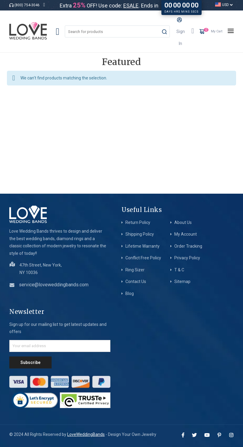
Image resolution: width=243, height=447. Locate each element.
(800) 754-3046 (27, 5)
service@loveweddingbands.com (53, 285)
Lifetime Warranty (142, 246)
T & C (179, 269)
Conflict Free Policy (143, 257)
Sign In (180, 31)
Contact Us (135, 281)
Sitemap (182, 281)
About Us (183, 222)
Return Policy (137, 222)
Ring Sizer (135, 269)
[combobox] (117, 31)
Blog (129, 293)
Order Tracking (188, 246)
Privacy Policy (187, 257)
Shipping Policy (139, 234)
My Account (185, 234)
